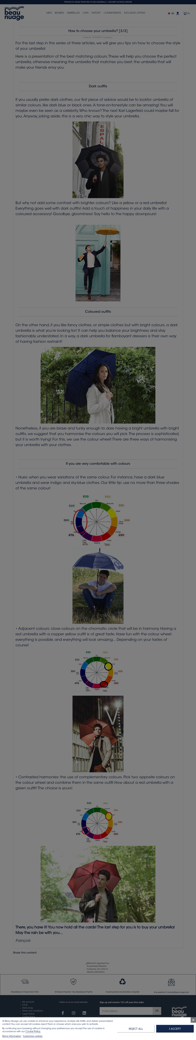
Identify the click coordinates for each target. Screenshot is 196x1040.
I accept (175, 1028)
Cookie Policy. (33, 1031)
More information (11, 1036)
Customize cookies (32, 1036)
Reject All (136, 1028)
